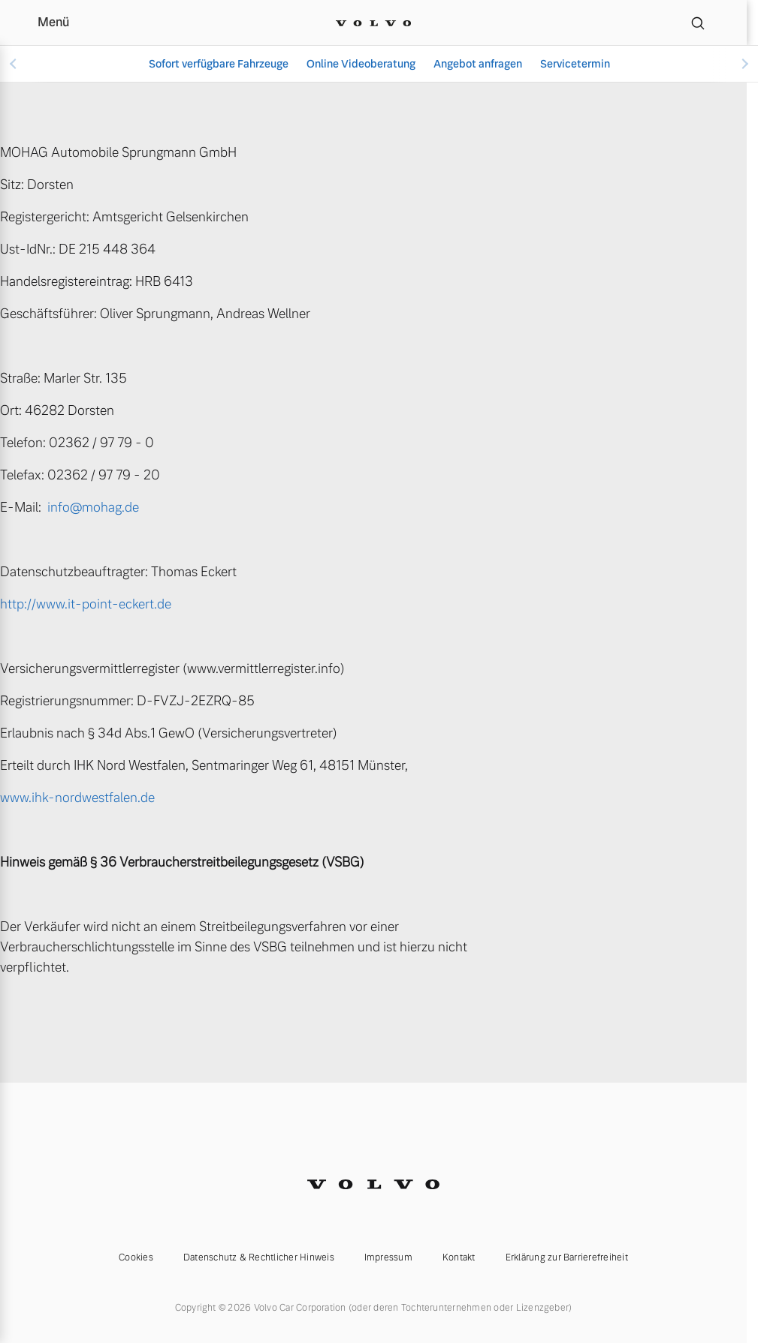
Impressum (388, 1257)
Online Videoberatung (361, 64)
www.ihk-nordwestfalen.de (77, 797)
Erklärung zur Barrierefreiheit (567, 1257)
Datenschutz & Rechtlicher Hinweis (258, 1257)
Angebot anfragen (477, 64)
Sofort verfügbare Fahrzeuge (218, 64)
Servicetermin (575, 64)
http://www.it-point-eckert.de (85, 604)
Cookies (136, 1257)
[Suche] (698, 22)
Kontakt (459, 1257)
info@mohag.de (93, 507)
